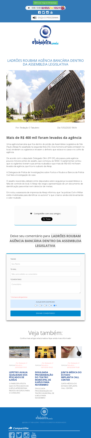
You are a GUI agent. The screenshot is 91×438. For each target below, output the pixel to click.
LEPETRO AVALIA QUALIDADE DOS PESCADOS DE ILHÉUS (18, 376)
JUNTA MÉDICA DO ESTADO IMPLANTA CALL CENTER (71, 376)
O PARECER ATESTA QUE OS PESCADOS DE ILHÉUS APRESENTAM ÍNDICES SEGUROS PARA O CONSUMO (19, 388)
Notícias (12, 365)
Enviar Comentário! (45, 313)
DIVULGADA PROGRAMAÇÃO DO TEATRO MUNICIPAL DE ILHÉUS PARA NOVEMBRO (44, 378)
